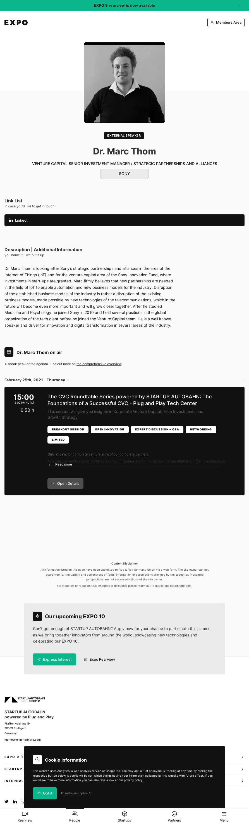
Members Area (225, 22)
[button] (141, 456)
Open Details (65, 483)
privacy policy (133, 780)
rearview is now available (124, 5)
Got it (44, 793)
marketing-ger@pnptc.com (173, 586)
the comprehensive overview (98, 364)
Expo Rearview (99, 659)
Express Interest (54, 659)
